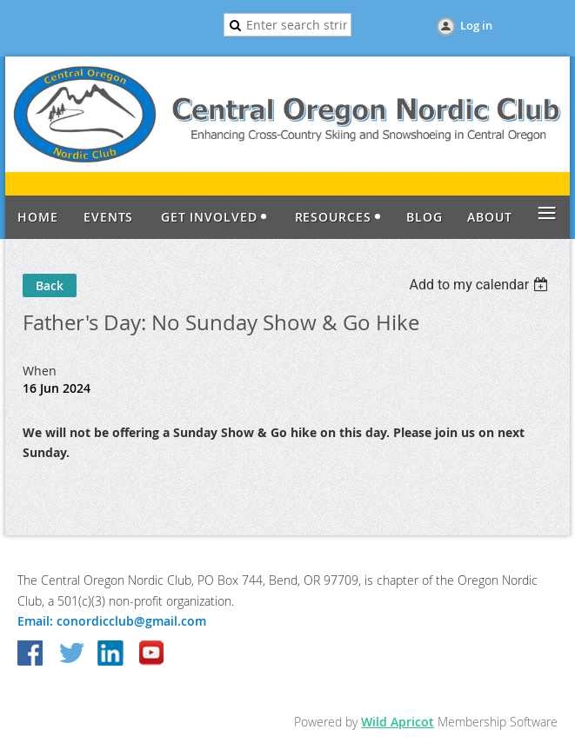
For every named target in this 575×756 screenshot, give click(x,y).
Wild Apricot (397, 721)
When (40, 370)
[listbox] (480, 284)
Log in (476, 25)
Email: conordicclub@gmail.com (111, 621)
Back (50, 285)
